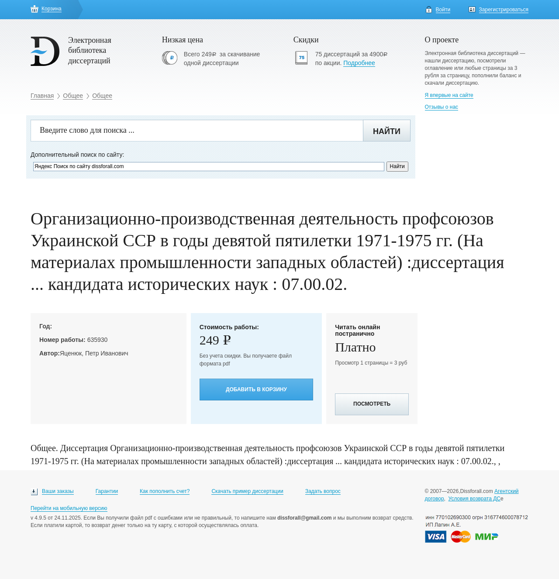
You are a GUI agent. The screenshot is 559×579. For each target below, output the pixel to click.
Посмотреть (371, 404)
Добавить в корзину (256, 389)
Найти (386, 131)
